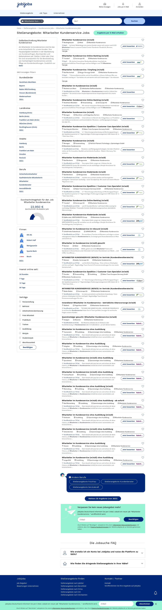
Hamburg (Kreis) (25, 113)
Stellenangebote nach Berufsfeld (73, 586)
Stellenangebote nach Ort (71, 592)
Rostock (22, 158)
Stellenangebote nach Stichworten (74, 595)
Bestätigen (28, 347)
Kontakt (108, 583)
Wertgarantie (28, 245)
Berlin (21, 147)
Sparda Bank (28, 251)
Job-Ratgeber (22, 583)
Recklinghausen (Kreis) (28, 127)
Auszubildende (25, 188)
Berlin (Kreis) (24, 116)
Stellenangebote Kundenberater (119, 481)
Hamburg (23, 143)
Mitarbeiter (23, 181)
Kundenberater (25, 185)
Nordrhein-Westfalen (27, 82)
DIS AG (25, 234)
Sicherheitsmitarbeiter (28, 174)
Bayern (22, 86)
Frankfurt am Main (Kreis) (29, 120)
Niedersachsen (25, 96)
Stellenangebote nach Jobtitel (72, 583)
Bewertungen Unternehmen (28, 586)
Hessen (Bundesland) (27, 93)
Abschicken (144, 604)
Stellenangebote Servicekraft (86, 487)
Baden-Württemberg (27, 89)
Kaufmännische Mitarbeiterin (30, 177)
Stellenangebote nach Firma (72, 589)
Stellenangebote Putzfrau (84, 481)
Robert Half (27, 240)
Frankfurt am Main (26, 150)
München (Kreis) (25, 123)
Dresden (22, 154)
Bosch (25, 256)
